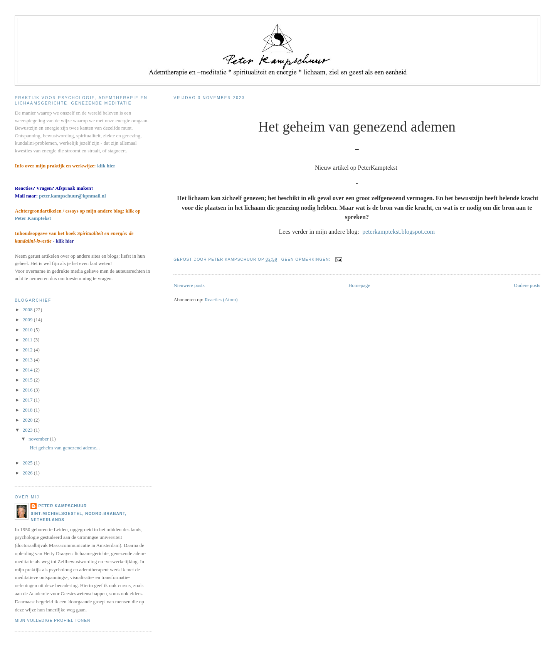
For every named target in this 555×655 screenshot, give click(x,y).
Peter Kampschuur (62, 506)
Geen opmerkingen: (306, 259)
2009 (28, 319)
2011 (28, 340)
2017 (28, 400)
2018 (28, 410)
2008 (28, 309)
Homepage (359, 285)
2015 (28, 380)
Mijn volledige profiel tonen (52, 620)
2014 (28, 370)
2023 (28, 430)
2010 (28, 330)
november (39, 439)
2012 (28, 350)
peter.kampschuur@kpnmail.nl (72, 196)
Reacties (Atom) (221, 299)
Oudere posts (527, 285)
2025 (28, 463)
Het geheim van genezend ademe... (63, 448)
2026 (28, 473)
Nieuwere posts (189, 285)
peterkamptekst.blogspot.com (398, 231)
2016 (28, 390)
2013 (28, 360)
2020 (28, 420)
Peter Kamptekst (33, 218)
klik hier (106, 166)
